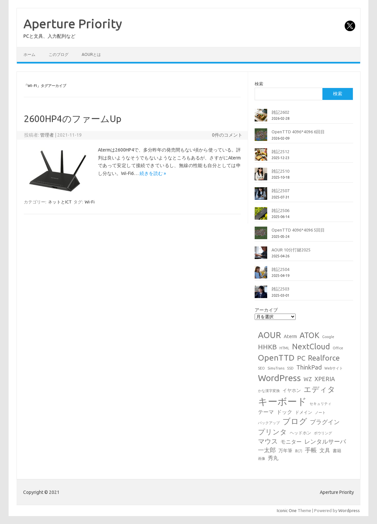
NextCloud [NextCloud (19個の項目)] (311, 346)
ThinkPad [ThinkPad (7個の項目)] (309, 367)
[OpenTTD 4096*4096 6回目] (261, 137)
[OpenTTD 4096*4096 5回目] (261, 235)
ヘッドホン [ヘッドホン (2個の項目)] (300, 432)
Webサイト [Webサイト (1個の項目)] (333, 368)
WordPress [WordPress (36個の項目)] (279, 378)
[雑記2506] (261, 216)
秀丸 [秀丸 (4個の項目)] (273, 458)
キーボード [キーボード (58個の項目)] (282, 401)
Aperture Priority (72, 23)
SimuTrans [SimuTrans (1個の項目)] (276, 368)
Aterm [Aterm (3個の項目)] (290, 336)
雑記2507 (280, 190)
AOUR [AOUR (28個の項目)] (269, 335)
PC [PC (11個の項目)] (301, 358)
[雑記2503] (261, 294)
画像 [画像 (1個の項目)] (261, 458)
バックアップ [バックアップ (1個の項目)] (269, 423)
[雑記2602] (261, 118)
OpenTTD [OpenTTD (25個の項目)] (276, 357)
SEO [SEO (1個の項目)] (261, 368)
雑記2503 (280, 288)
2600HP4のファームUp (72, 118)
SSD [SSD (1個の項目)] (290, 368)
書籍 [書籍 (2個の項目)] (337, 450)
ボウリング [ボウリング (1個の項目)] (323, 433)
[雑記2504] (261, 275)
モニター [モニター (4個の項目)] (291, 442)
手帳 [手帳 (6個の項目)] (311, 450)
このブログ (58, 54)
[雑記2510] (261, 177)
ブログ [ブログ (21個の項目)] (294, 421)
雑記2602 (280, 112)
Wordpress (349, 510)
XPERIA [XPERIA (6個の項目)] (324, 379)
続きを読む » (153, 173)
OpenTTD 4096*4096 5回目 (298, 230)
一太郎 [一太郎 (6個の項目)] (267, 450)
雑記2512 (280, 151)
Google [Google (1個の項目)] (328, 337)
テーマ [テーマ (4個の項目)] (266, 412)
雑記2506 (280, 210)
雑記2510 (280, 171)
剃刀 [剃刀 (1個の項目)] (298, 451)
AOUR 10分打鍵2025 (291, 249)
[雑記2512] (261, 157)
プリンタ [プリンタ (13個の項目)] (272, 432)
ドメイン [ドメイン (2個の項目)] (303, 412)
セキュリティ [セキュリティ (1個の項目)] (320, 404)
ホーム (29, 54)
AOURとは (91, 54)
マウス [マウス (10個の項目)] (268, 441)
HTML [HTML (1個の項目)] (284, 348)
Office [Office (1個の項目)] (338, 348)
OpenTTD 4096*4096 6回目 (298, 131)
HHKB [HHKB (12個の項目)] (267, 347)
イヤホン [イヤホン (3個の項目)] (291, 390)
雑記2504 (280, 269)
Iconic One (287, 510)
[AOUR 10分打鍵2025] (261, 255)
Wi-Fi (90, 201)
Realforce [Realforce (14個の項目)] (324, 358)
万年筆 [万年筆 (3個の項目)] (285, 450)
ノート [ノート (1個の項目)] (320, 413)
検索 (259, 83)
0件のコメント (227, 135)
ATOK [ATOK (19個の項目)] (309, 335)
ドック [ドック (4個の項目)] (284, 412)
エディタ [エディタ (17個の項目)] (319, 389)
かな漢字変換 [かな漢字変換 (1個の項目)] (269, 391)
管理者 (47, 135)
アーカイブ (266, 310)
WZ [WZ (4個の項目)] (308, 379)
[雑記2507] (261, 196)
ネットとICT (60, 201)
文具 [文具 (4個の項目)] (324, 450)
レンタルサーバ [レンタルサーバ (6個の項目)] (325, 441)
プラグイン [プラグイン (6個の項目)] (325, 422)
